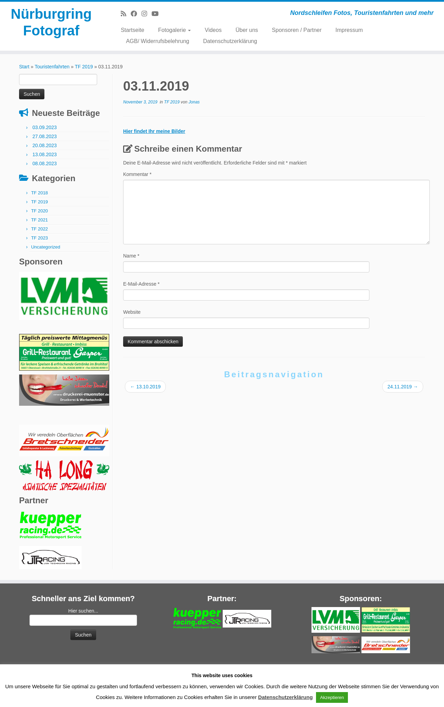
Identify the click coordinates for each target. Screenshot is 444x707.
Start (24, 66)
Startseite (132, 30)
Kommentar (137, 174)
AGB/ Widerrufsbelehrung (157, 41)
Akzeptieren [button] (332, 697)
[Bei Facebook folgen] (136, 13)
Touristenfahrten (52, 66)
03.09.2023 (45, 127)
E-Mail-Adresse (141, 284)
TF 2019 (84, 66)
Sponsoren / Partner (297, 30)
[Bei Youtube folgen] (157, 13)
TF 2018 (39, 192)
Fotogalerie (174, 30)
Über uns (247, 30)
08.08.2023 (45, 163)
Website (131, 312)
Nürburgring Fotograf (51, 22)
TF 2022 (39, 229)
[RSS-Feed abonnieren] (126, 13)
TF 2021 (39, 219)
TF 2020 (39, 210)
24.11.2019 (402, 386)
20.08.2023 (45, 145)
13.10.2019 (145, 386)
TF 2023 (39, 238)
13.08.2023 (45, 154)
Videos (213, 30)
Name (131, 256)
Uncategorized (45, 247)
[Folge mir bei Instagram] (147, 13)
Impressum (349, 30)
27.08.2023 (45, 136)
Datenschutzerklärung (230, 41)
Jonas (194, 102)
